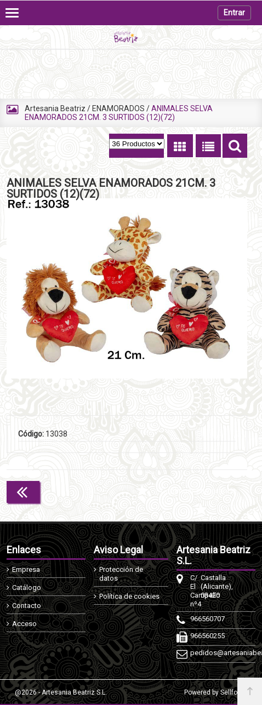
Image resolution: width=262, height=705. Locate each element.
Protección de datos (121, 573)
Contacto (26, 605)
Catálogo (26, 587)
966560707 (195, 619)
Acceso (24, 624)
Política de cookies (129, 596)
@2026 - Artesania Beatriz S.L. (61, 692)
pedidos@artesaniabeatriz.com (195, 653)
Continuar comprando (198, 490)
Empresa (26, 569)
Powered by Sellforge (215, 692)
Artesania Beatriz (55, 108)
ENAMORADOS (118, 108)
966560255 (195, 636)
